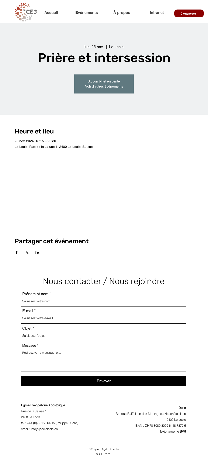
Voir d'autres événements (104, 86)
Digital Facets (110, 449)
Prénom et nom (35, 294)
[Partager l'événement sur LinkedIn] (37, 252)
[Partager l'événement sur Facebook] (17, 252)
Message (29, 345)
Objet (26, 328)
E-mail (27, 311)
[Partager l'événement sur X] (27, 252)
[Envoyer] (103, 381)
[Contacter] (189, 13)
